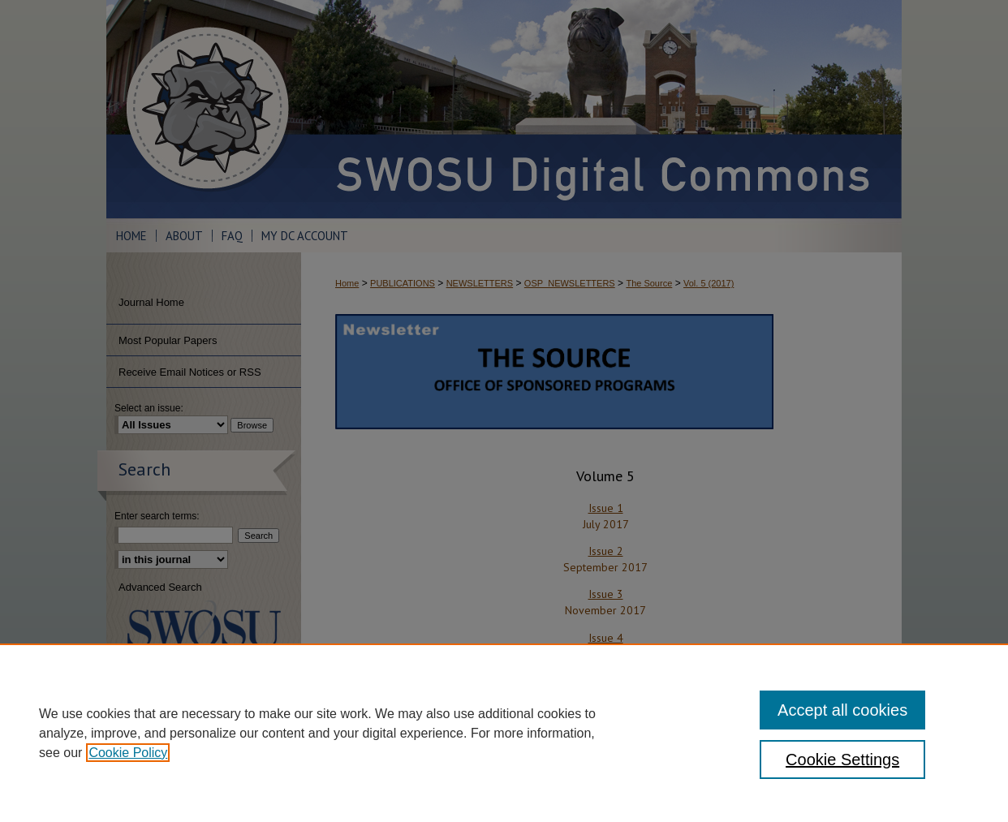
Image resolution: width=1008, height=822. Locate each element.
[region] (504, 732)
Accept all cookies (842, 710)
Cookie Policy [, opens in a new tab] (127, 753)
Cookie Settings (842, 759)
